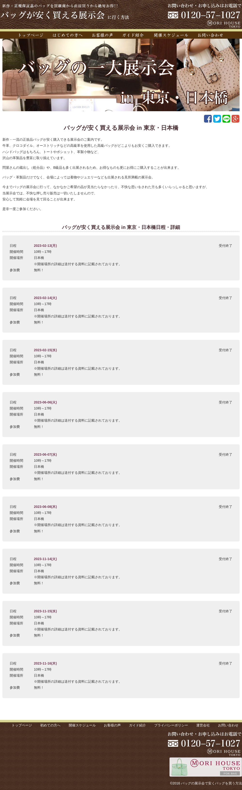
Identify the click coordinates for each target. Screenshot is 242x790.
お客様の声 (112, 725)
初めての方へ (50, 725)
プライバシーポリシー (171, 725)
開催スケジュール (82, 725)
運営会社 (203, 725)
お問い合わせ (228, 725)
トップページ (22, 725)
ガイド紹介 (137, 725)
